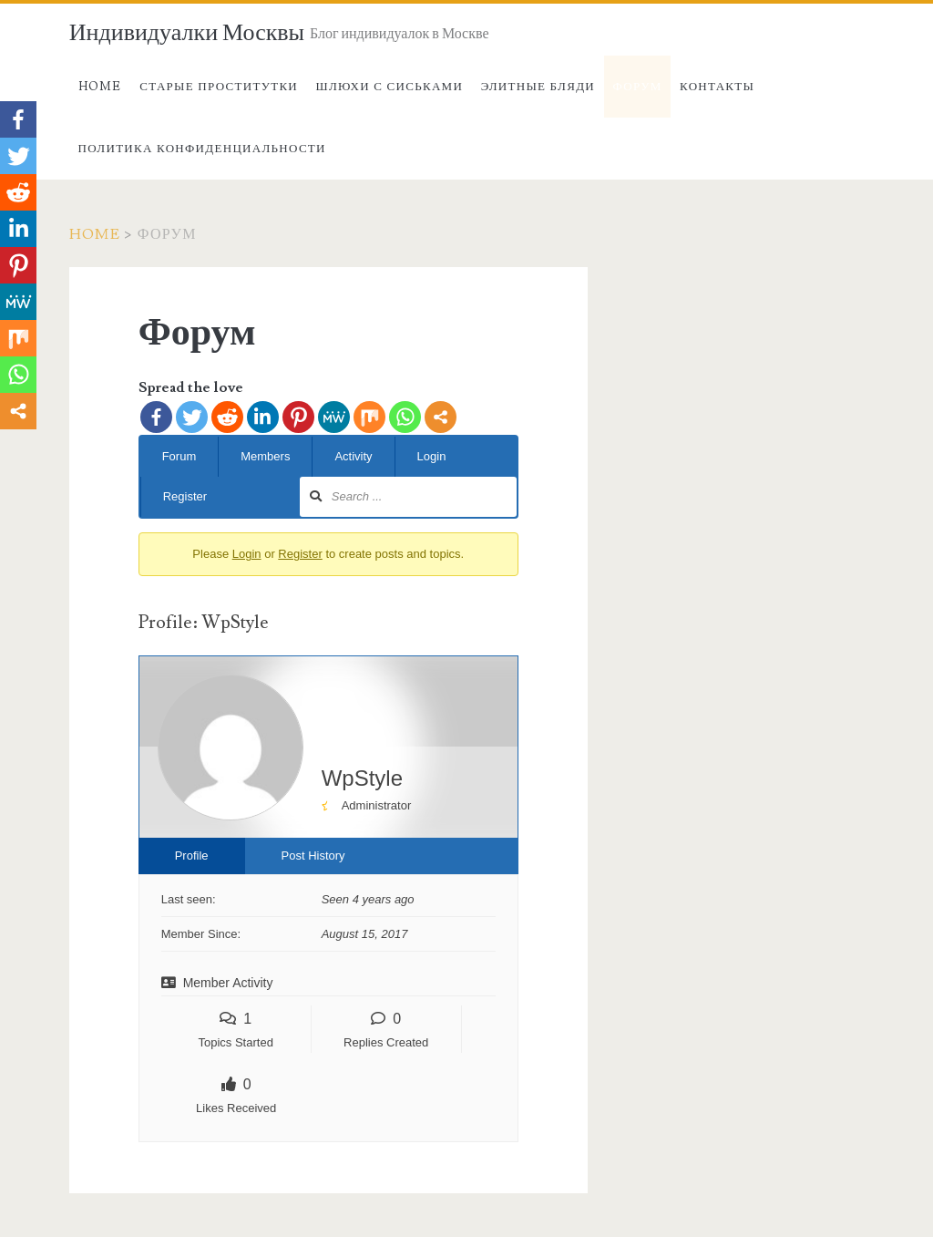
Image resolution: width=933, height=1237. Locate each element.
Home (100, 86)
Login (431, 456)
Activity (353, 456)
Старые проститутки (218, 86)
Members (265, 456)
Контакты (717, 86)
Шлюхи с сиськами (390, 86)
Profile (192, 855)
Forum (179, 456)
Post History (313, 855)
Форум (637, 86)
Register (185, 496)
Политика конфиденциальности (202, 148)
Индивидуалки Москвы (186, 32)
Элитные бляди (538, 86)
